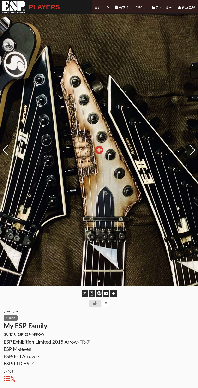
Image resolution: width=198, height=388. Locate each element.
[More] (113, 293)
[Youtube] (106, 293)
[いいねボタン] (95, 303)
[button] (192, 150)
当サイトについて (132, 7)
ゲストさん (164, 7)
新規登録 (188, 7)
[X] (85, 293)
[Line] (99, 293)
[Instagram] (92, 293)
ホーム (105, 7)
